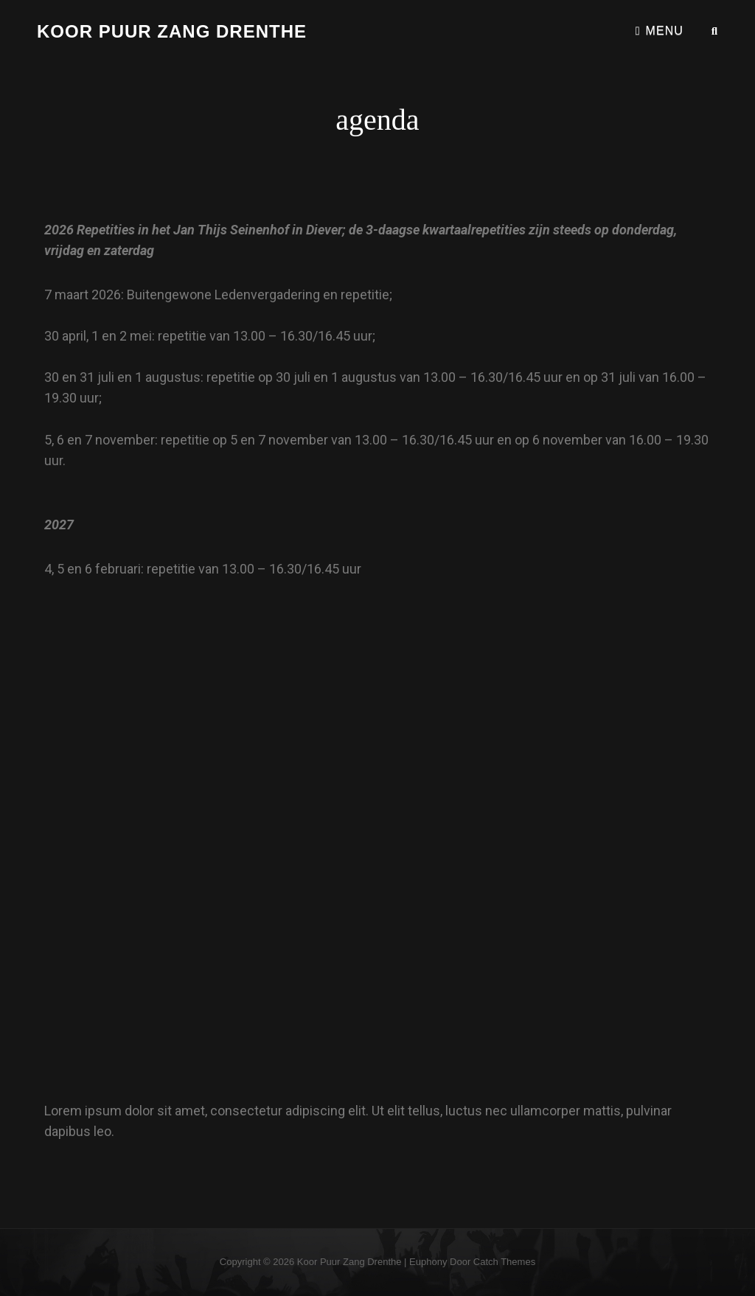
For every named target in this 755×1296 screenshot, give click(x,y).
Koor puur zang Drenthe (172, 31)
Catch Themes (504, 1261)
